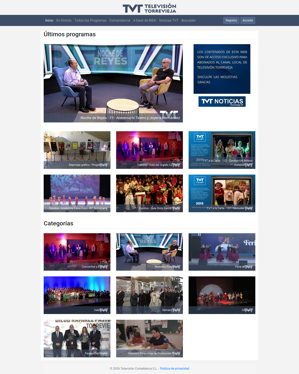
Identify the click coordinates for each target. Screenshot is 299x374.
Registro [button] (231, 20)
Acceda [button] (248, 20)
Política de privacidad (174, 368)
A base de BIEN (144, 20)
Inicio (49, 20)
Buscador (189, 20)
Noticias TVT (168, 20)
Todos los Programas (90, 20)
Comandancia (119, 20)
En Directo (64, 20)
